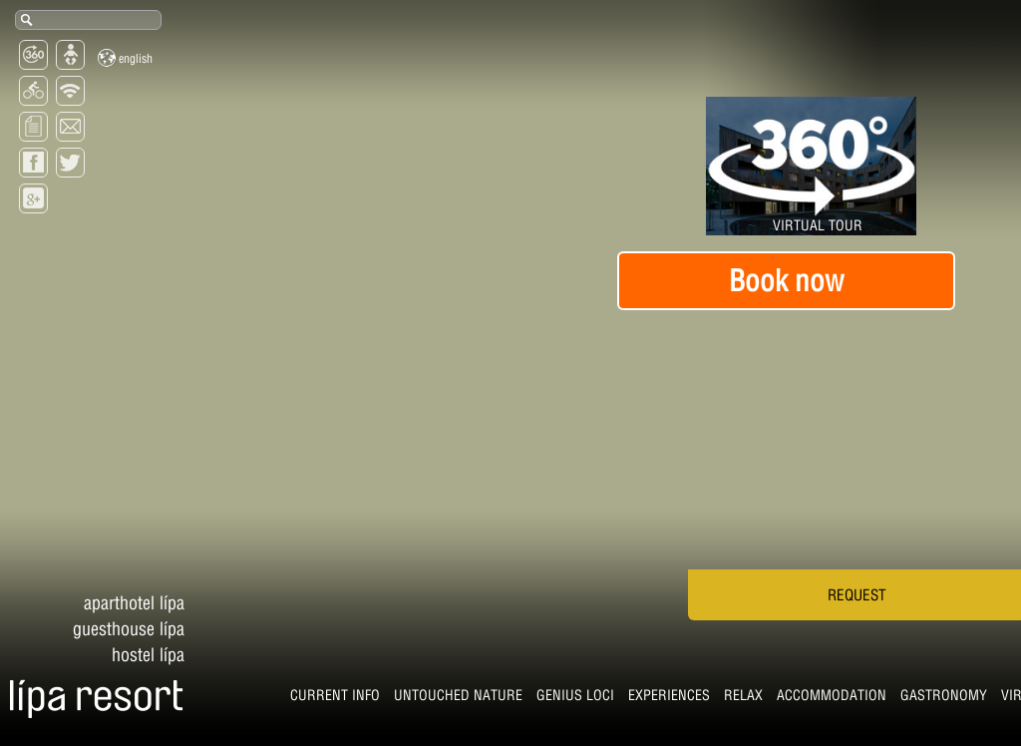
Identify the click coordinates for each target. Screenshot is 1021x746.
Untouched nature (175, 700)
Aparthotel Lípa (134, 527)
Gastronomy (660, 700)
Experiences (386, 700)
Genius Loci (292, 700)
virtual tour (763, 700)
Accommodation (548, 700)
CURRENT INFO (52, 700)
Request (785, 616)
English (125, 58)
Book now (786, 280)
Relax (460, 700)
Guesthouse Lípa (128, 553)
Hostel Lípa (148, 578)
